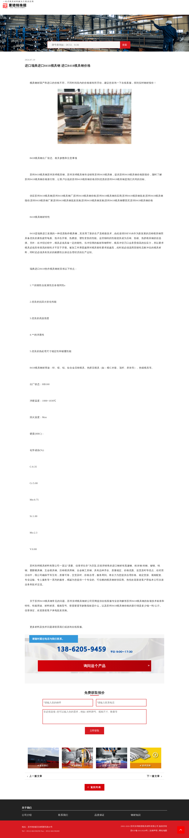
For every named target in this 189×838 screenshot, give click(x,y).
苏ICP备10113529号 (139, 831)
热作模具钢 (71, 233)
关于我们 (143, 3)
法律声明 (153, 831)
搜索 (124, 45)
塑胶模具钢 (36, 570)
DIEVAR (129, 233)
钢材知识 (181, 3)
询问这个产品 (95, 666)
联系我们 (161, 3)
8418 (32, 158)
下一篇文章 (153, 776)
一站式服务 (171, 3)
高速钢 (128, 565)
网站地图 (163, 831)
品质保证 (152, 3)
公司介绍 (27, 815)
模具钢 (33, 83)
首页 (136, 3)
